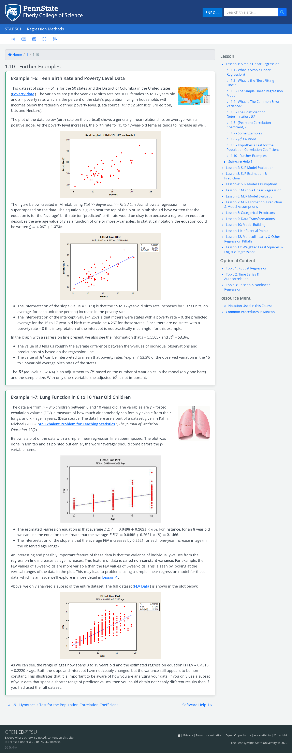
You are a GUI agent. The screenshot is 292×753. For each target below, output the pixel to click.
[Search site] (251, 12)
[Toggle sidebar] (13, 39)
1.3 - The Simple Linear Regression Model (255, 93)
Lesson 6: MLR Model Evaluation (250, 196)
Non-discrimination (209, 735)
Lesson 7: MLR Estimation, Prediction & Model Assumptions (253, 204)
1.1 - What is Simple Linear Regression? (249, 72)
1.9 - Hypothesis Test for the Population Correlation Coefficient (253, 147)
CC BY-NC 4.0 (40, 742)
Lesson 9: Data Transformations (250, 219)
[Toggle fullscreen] (44, 39)
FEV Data (141, 586)
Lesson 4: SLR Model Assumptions (252, 184)
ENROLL (212, 12)
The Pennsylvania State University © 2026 (259, 743)
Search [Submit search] (283, 12)
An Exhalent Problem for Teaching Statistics (77, 423)
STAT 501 (13, 29)
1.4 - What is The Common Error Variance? (253, 103)
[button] (63, 704)
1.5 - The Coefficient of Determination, (246, 114)
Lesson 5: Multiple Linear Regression (253, 190)
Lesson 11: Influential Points (247, 230)
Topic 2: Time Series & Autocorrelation (241, 276)
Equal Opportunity (238, 735)
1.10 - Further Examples (249, 155)
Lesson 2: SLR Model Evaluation (250, 167)
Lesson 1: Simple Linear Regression (252, 64)
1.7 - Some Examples (246, 133)
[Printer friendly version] (55, 39)
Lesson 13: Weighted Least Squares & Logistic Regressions (253, 249)
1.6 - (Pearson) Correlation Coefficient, (249, 124)
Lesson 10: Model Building (245, 224)
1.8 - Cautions (244, 139)
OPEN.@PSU (21, 732)
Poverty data (23, 93)
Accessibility (262, 735)
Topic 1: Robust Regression (246, 268)
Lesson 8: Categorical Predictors (250, 212)
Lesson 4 (109, 577)
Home (15, 54)
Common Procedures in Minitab (250, 312)
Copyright (280, 735)
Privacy (188, 735)
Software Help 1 (240, 161)
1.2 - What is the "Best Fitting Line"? (250, 82)
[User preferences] (34, 39)
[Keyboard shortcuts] (23, 39)
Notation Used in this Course (250, 306)
